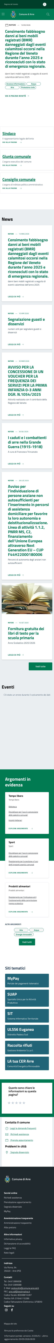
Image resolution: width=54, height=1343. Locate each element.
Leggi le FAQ (10, 1248)
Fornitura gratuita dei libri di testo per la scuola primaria (26, 633)
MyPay (7, 1211)
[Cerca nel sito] (48, 14)
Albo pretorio (10, 1227)
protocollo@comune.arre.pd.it (25, 1288)
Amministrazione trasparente (18, 1223)
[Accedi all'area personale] (46, 4)
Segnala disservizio (13, 1206)
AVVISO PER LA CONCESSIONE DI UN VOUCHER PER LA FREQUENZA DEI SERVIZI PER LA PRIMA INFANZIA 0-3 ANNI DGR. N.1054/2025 (27, 380)
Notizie (11, 233)
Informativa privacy (13, 1239)
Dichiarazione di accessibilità (17, 1243)
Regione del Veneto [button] (11, 4)
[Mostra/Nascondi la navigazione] (3, 14)
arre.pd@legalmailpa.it (19, 1291)
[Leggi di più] (16, 296)
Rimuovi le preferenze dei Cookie (18, 1330)
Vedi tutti (27, 942)
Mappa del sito (10, 1323)
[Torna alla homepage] (27, 1179)
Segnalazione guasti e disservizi (26, 321)
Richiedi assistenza (13, 1197)
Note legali (9, 1252)
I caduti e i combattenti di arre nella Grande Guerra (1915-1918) (27, 442)
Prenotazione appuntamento (17, 1202)
